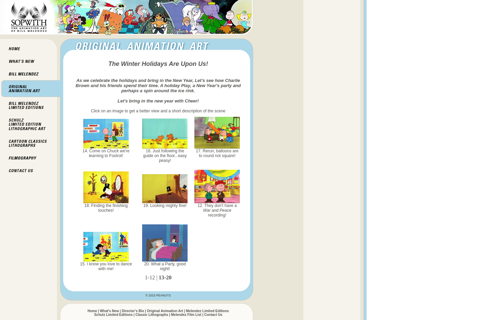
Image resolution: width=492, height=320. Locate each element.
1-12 (150, 277)
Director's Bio (133, 311)
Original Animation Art (165, 311)
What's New (109, 311)
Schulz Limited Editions (113, 315)
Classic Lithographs (152, 315)
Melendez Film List (186, 315)
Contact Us (213, 315)
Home (92, 311)
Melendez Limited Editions (207, 311)
